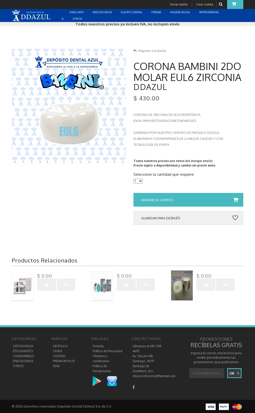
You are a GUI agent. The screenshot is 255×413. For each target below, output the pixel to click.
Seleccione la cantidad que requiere (163, 174)
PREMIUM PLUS (64, 361)
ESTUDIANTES (23, 351)
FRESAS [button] (156, 12)
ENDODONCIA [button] (103, 12)
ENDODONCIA (23, 361)
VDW (56, 366)
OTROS (18, 366)
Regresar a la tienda (149, 51)
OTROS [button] (77, 18)
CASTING (59, 356)
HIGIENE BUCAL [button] (180, 12)
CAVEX (57, 351)
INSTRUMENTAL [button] (209, 12)
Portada (98, 346)
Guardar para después (189, 218)
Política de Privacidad (107, 351)
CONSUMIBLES (23, 356)
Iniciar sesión (179, 4)
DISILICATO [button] (77, 12)
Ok (234, 373)
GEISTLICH (60, 346)
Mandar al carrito (189, 200)
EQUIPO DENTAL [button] (132, 12)
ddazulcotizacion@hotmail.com (153, 376)
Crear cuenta (204, 4)
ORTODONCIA (23, 346)
